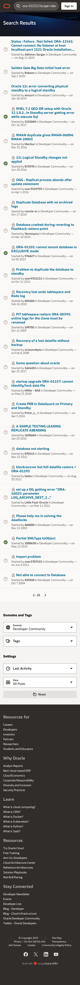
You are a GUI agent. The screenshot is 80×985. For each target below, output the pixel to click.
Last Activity (22, 668)
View (15, 680)
